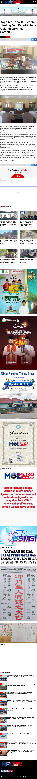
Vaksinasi (7, 18)
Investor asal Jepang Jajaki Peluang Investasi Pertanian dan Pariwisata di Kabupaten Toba (19, 693)
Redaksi (3, 776)
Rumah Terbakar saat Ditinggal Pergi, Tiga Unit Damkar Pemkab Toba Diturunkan (20, 726)
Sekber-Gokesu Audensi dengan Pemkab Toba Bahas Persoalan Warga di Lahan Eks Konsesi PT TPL (21, 701)
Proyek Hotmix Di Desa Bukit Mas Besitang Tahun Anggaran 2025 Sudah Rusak (28, 242)
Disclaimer (13, 776)
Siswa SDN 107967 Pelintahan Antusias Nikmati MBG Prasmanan (28, 261)
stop (8, 36)
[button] (35, 0)
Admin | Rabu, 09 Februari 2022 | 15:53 (7, 34)
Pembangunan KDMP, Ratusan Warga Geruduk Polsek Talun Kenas (8, 242)
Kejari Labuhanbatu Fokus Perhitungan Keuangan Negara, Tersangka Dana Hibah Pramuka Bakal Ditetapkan (20, 751)
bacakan (3, 36)
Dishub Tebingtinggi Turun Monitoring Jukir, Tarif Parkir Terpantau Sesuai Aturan (20, 718)
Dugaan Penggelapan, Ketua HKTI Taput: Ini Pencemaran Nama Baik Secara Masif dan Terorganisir (21, 743)
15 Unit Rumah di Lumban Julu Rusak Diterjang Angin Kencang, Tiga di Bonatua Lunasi (21, 684)
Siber (8, 776)
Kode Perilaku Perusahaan (24, 776)
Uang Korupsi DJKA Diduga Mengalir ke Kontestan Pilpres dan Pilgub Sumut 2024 (20, 676)
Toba (4, 18)
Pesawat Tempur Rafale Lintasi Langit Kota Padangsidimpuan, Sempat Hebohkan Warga (19, 734)
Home (1, 18)
